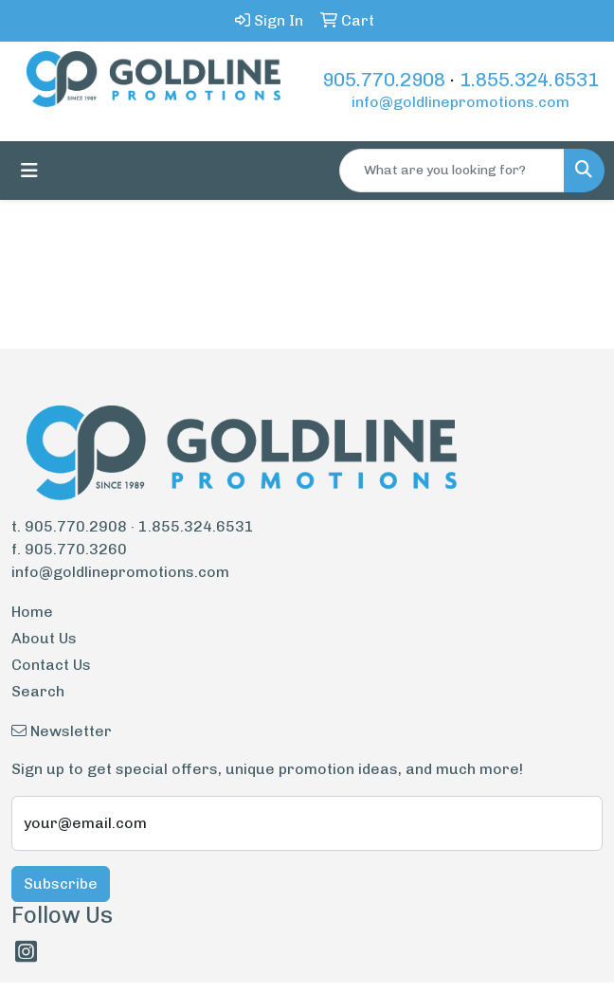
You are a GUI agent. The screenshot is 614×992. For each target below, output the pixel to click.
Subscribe (61, 884)
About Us (44, 638)
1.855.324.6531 (529, 79)
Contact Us (51, 665)
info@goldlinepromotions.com (460, 102)
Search (37, 691)
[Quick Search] (452, 170)
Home (32, 612)
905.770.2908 (383, 79)
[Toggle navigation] (29, 170)
